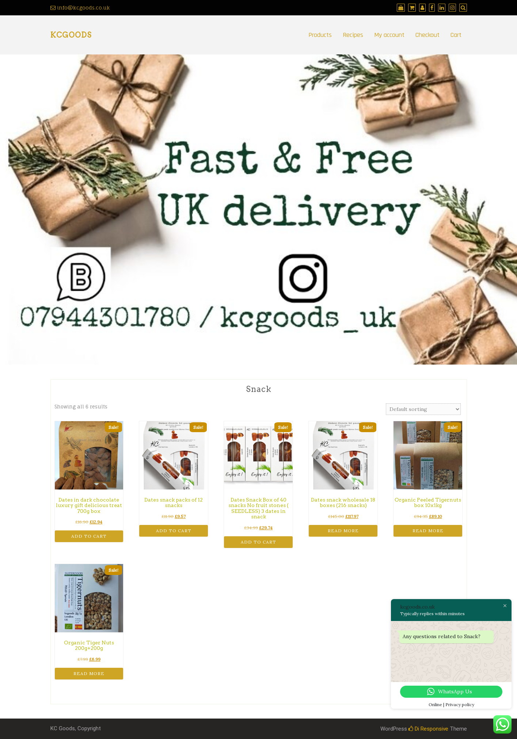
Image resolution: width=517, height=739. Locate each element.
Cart (456, 35)
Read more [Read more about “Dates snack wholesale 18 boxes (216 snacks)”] (343, 530)
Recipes (353, 35)
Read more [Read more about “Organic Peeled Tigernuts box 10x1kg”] (428, 530)
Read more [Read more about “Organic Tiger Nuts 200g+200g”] (88, 673)
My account (389, 35)
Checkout (427, 35)
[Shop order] (423, 409)
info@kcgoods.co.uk (80, 7)
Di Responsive (428, 728)
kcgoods (70, 35)
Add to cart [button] (89, 536)
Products (320, 35)
